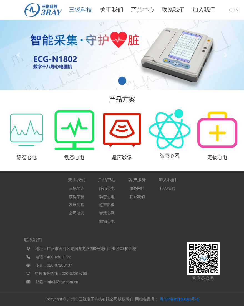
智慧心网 (107, 213)
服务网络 (137, 188)
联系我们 (137, 196)
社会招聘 (167, 188)
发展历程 (76, 205)
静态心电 (107, 188)
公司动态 (76, 213)
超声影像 (107, 205)
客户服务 (137, 179)
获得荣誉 (76, 196)
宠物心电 (107, 221)
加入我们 (167, 179)
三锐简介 (76, 188)
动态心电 (107, 196)
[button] (18, 55)
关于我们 (76, 179)
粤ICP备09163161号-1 (179, 299)
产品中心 (107, 179)
